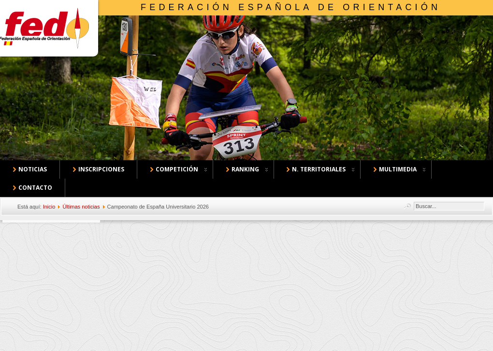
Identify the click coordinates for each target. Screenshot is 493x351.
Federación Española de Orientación (291, 7)
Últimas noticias (81, 207)
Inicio (49, 207)
